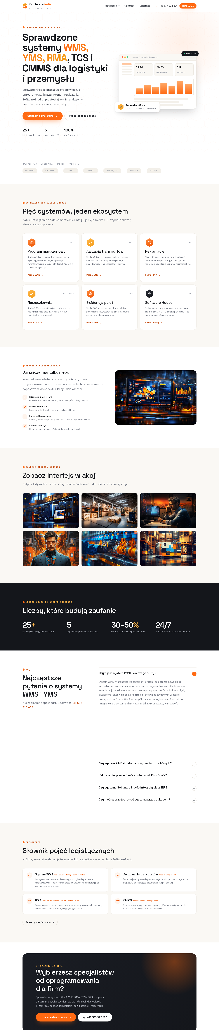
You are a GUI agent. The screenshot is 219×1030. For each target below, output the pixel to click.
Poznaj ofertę (153, 322)
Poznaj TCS (35, 322)
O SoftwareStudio (169, 1012)
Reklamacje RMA (88, 1024)
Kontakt (165, 1024)
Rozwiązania (112, 5)
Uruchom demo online (42, 115)
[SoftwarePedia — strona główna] (37, 5)
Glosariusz (145, 5)
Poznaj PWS (94, 322)
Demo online (126, 1024)
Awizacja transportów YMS (93, 1018)
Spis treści (129, 5)
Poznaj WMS (35, 275)
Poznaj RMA (152, 275)
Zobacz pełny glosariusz (40, 873)
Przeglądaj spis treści (82, 115)
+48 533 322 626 (166, 5)
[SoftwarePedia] (49, 1008)
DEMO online (188, 6)
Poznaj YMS (93, 275)
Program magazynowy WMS (93, 1012)
